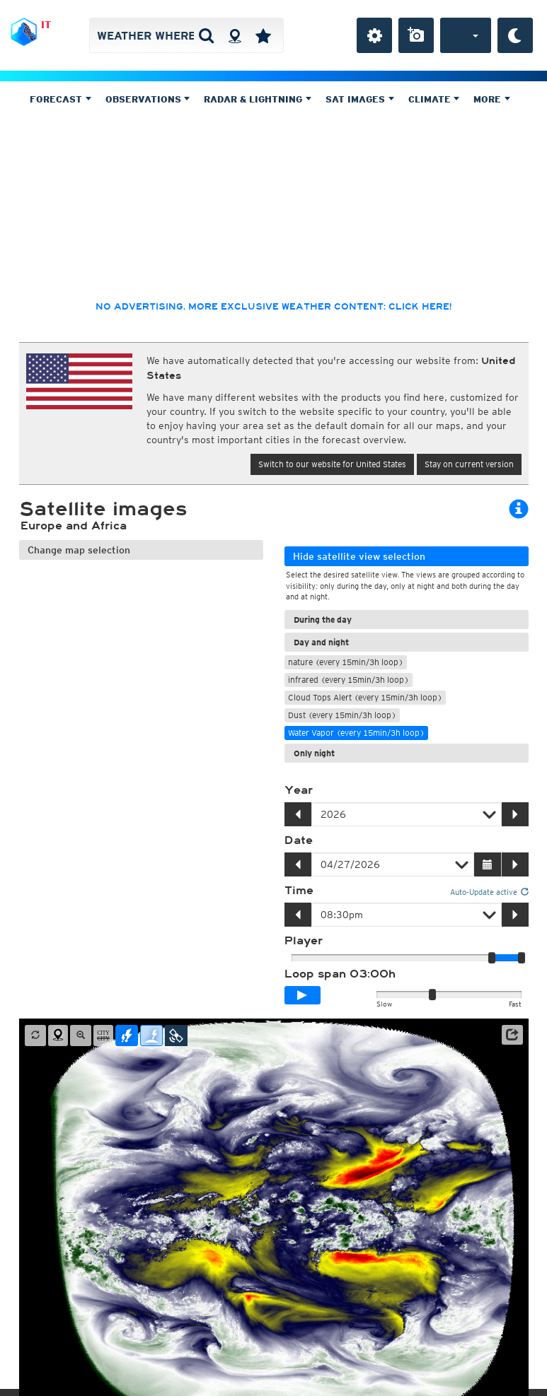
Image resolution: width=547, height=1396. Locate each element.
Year (298, 790)
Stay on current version (469, 464)
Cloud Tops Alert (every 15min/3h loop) (365, 697)
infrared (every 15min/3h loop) (348, 679)
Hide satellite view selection (359, 556)
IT (46, 24)
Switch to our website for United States (332, 464)
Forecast (60, 99)
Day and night (321, 642)
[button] (512, 1035)
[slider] (521, 957)
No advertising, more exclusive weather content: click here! (273, 307)
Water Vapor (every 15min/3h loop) (356, 732)
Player (303, 940)
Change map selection (79, 550)
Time (298, 890)
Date (298, 840)
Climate (434, 99)
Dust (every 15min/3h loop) (342, 715)
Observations (147, 99)
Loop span (340, 974)
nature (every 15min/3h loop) (345, 662)
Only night (314, 753)
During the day (323, 619)
